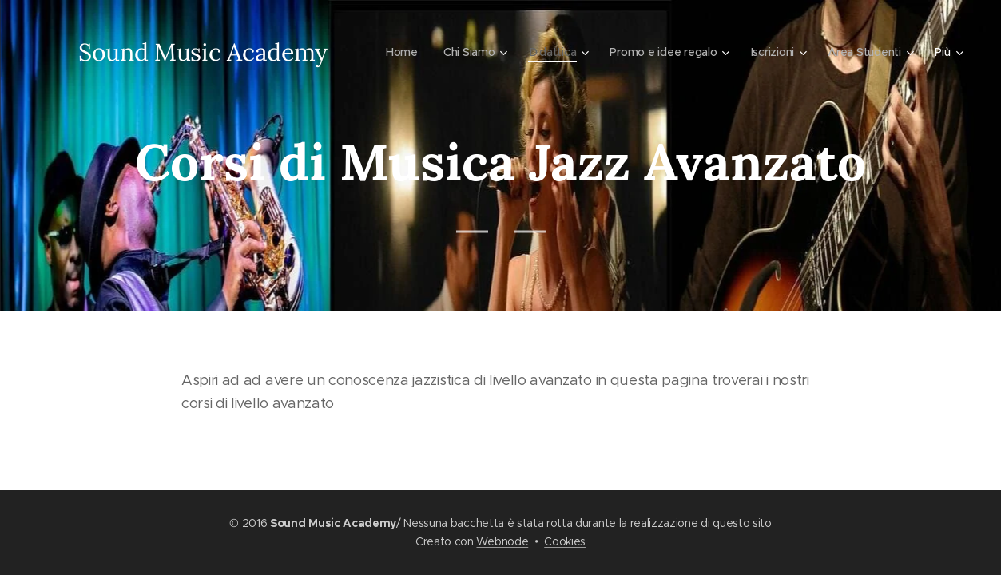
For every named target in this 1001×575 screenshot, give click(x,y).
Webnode (502, 541)
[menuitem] (394, 52)
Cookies (565, 541)
